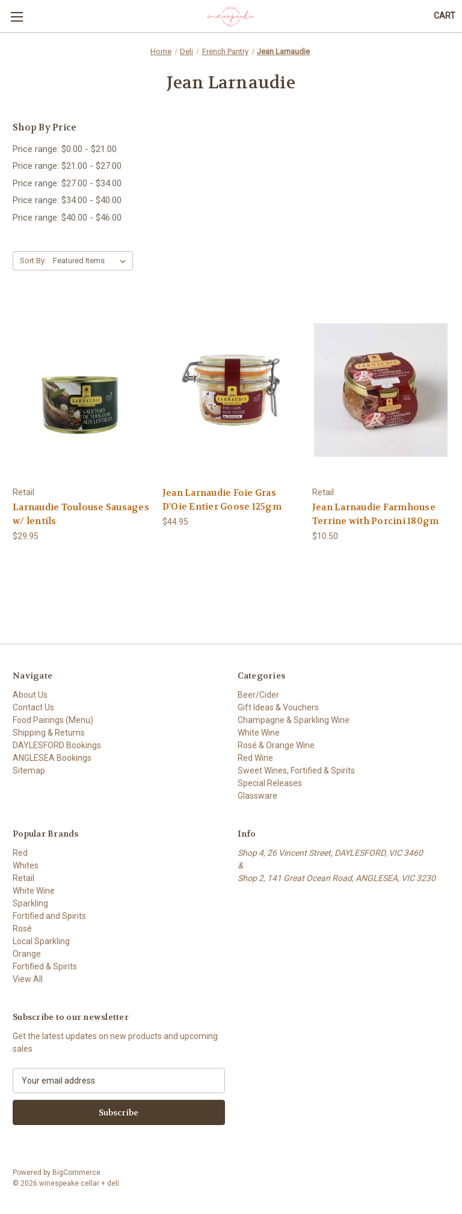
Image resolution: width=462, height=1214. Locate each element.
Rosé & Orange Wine (276, 745)
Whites (25, 865)
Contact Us (33, 707)
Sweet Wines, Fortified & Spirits (296, 770)
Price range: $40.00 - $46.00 (67, 217)
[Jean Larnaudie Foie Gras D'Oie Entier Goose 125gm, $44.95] (231, 390)
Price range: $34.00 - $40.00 (67, 200)
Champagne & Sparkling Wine (294, 720)
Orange (27, 954)
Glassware (257, 796)
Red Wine (255, 758)
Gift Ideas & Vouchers (278, 707)
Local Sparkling (41, 941)
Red (20, 853)
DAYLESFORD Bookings (57, 745)
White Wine (259, 732)
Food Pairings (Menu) (53, 720)
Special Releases (270, 783)
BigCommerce (76, 1172)
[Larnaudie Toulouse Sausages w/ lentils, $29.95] (81, 390)
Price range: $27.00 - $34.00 (67, 183)
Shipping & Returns (49, 732)
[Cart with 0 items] (444, 16)
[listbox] (91, 261)
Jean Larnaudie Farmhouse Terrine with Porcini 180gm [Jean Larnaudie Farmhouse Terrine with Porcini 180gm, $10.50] (375, 514)
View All (28, 979)
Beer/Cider (258, 695)
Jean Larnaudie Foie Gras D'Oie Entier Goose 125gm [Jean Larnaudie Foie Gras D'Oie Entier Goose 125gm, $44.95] (222, 500)
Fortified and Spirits (49, 916)
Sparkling (30, 903)
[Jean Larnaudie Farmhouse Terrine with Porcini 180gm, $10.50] (381, 390)
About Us (30, 695)
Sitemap (29, 770)
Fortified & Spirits (45, 966)
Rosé (22, 928)
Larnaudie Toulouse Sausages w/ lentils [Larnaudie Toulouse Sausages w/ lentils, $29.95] (81, 514)
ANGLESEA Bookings (52, 758)
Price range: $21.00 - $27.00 (67, 165)
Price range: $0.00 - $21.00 (65, 149)
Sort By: (33, 260)
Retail (23, 878)
